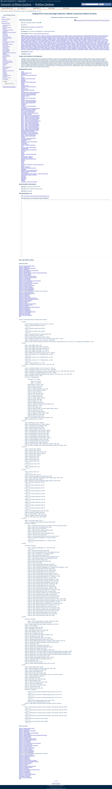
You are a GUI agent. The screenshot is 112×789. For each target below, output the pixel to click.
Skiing (97, 47)
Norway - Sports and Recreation (59, 44)
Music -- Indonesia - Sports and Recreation (94, 41)
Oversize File (5, 76)
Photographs (5, 59)
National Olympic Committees (8, 44)
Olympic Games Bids (6, 46)
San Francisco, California (54, 47)
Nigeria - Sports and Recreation (43, 44)
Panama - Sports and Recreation (79, 44)
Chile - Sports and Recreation (72, 36)
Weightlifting (81, 49)
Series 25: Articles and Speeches (26, 293)
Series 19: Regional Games (25, 286)
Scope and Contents (6, 19)
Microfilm (4, 69)
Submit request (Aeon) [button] (79, 20)
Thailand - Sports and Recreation (96, 48)
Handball (50, 39)
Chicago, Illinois (61, 36)
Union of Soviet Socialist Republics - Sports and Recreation (37, 49)
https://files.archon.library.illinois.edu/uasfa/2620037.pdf (36, 196)
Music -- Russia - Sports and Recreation (30, 43)
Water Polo (75, 49)
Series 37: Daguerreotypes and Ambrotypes (29, 307)
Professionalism (83, 46)
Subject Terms (5, 21)
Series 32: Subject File (24, 301)
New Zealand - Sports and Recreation (29, 133)
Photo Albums (5, 74)
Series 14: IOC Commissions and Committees (29, 280)
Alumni (23, 11)
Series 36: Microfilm (23, 306)
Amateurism (5, 26)
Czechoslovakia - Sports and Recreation (92, 36)
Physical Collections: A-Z (22, 8)
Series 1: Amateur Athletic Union (26, 265)
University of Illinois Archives (16, 4)
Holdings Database (44, 4)
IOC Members (5, 31)
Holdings (10, 11)
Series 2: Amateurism (24, 267)
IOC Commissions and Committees (9, 41)
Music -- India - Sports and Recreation (75, 41)
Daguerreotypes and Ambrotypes (8, 70)
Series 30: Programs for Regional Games (28, 299)
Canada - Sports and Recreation (44, 36)
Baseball (86, 35)
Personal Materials (6, 54)
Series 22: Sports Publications (26, 290)
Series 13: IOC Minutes (24, 279)
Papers (31, 51)
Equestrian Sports (51, 38)
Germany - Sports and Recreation (28, 101)
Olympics (69, 44)
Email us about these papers (9, 86)
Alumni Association (17, 11)
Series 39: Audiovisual (24, 309)
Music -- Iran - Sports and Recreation (29, 122)
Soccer (101, 47)
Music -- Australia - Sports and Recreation (87, 40)
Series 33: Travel (23, 302)
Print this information (104, 20)
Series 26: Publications (24, 294)
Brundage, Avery (33, 36)
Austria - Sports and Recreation (76, 35)
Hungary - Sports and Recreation (59, 39)
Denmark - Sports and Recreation (28, 93)
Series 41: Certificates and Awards (27, 311)
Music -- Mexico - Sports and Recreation (80, 42)
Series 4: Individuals (23, 269)
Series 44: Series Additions (25, 315)
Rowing (22, 47)
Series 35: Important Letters (25, 304)
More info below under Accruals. (41, 33)
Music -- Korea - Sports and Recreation (62, 42)
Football (77, 38)
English (28, 53)
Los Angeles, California (72, 40)
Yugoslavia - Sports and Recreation (101, 49)
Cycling (81, 36)
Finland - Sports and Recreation (67, 38)
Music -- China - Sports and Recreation (57, 41)
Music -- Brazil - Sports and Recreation (30, 116)
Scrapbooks (5, 71)
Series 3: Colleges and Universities (27, 268)
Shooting (90, 47)
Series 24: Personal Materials (26, 292)
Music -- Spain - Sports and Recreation (49, 43)
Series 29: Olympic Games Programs (27, 298)
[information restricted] (24, 314)
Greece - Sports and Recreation (34, 39)
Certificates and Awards (7, 75)
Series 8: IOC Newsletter (25, 274)
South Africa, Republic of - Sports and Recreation (32, 164)
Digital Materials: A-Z (37, 8)
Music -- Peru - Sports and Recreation (99, 42)
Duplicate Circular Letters (7, 36)
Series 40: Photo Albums (25, 310)
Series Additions (5, 79)
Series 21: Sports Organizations (26, 288)
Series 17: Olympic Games (25, 284)
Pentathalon (100, 44)
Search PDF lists (108, 4)
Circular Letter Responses (7, 38)
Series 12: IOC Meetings (24, 278)
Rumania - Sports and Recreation (36, 47)
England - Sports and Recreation (39, 38)
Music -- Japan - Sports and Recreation (43, 42)
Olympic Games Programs (7, 60)
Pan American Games (92, 44)
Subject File (5, 64)
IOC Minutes (5, 40)
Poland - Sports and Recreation (53, 46)
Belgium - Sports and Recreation (101, 35)
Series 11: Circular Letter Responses (27, 277)
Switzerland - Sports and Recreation (80, 48)
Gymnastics (44, 39)
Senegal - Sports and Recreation (79, 47)
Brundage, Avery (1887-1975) (36, 27)
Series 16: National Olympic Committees (28, 283)
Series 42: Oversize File (24, 312)
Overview (4, 17)
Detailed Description (6, 23)
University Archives (4, 11)
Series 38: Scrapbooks (24, 308)
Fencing (58, 38)
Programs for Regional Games (8, 62)
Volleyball (70, 49)
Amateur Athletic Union (35, 35)
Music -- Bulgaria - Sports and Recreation (38, 41)
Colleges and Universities (7, 27)
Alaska (27, 35)
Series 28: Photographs (24, 296)
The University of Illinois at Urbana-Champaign (58, 788)
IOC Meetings (5, 39)
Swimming (68, 48)
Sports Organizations (6, 50)
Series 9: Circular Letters (25, 275)
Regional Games (5, 47)
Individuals (4, 28)
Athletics (66, 35)
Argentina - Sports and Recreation (54, 35)
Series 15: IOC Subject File (25, 282)
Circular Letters (5, 35)
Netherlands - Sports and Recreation (99, 43)
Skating (94, 47)
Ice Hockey (70, 39)
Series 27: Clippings (23, 295)
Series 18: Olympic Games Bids (26, 285)
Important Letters (5, 68)
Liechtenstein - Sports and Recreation (58, 40)
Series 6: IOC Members (24, 271)
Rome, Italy (105, 46)
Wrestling (86, 49)
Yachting (91, 49)
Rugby (26, 47)
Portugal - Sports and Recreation (71, 46)
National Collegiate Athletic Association (67, 43)
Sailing (45, 47)
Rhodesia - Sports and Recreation (95, 46)
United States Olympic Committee (59, 49)
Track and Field (24, 172)
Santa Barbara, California (66, 47)
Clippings (4, 58)
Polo (62, 46)
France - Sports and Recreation (87, 38)
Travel (4, 65)
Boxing (26, 36)
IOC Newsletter (5, 34)
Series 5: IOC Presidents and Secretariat (28, 270)
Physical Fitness (42, 46)
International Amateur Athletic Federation (82, 39)
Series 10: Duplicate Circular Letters (27, 276)
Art (63, 35)
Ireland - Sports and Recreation (28, 40)
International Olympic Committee (100, 39)
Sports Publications (6, 51)
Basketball (90, 35)
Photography (35, 46)
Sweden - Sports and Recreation (58, 48)
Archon (55, 787)
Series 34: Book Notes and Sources (27, 303)
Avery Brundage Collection (31, 11)
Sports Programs (5, 63)
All (19, 316)
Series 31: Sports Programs (25, 300)
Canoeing (54, 36)
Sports (39, 48)
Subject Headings (51, 8)
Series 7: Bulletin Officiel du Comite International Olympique (32, 272)
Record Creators (66, 8)
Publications (5, 57)
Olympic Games (5, 45)
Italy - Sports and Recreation (42, 40)
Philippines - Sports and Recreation (29, 141)
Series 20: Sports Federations (26, 287)
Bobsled (23, 36)
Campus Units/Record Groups (7, 8)
